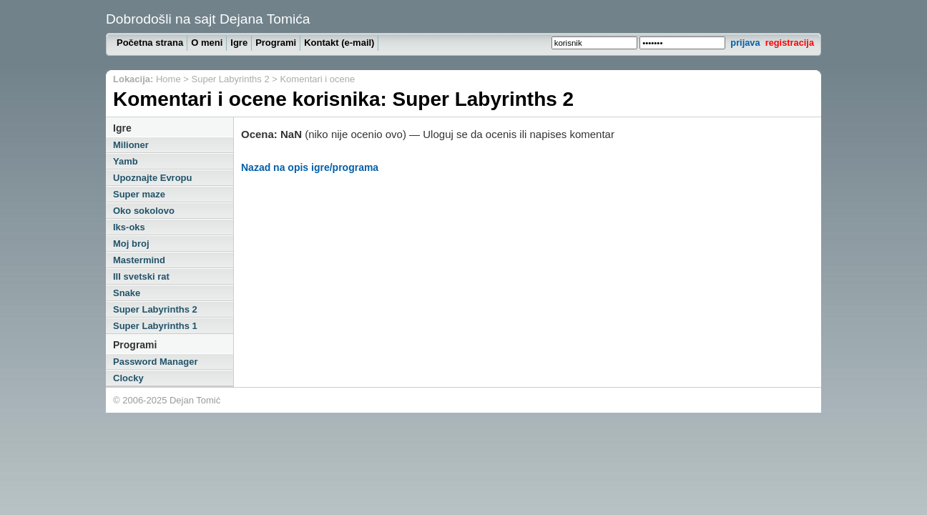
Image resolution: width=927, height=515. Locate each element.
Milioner (131, 144)
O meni (206, 42)
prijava (745, 42)
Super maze (139, 194)
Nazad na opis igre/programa (309, 167)
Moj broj (131, 243)
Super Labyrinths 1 (155, 325)
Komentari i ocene (317, 79)
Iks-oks (129, 227)
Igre (238, 42)
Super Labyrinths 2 (231, 79)
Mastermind (139, 260)
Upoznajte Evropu (152, 177)
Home (168, 79)
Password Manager (155, 361)
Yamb (125, 161)
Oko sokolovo (144, 210)
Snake (126, 293)
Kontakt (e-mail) (339, 42)
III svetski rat (141, 276)
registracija (789, 42)
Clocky (128, 378)
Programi (275, 42)
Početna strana (150, 42)
